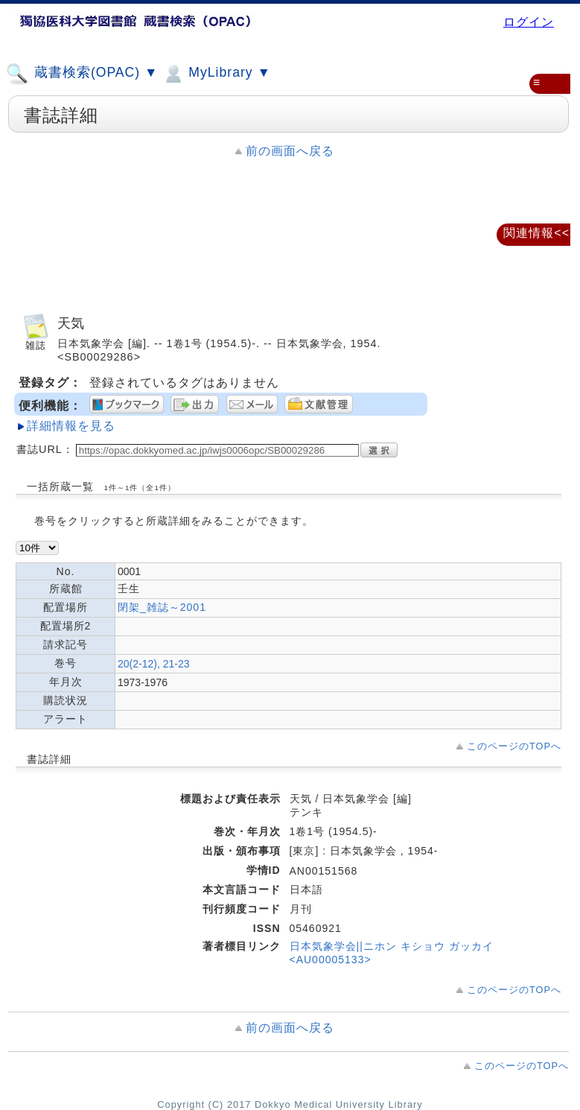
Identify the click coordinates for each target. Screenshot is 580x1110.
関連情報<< (536, 232)
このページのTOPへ (514, 746)
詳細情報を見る (71, 425)
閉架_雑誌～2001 (162, 607)
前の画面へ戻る (290, 151)
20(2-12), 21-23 (154, 664)
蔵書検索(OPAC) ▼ (82, 74)
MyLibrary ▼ (216, 74)
